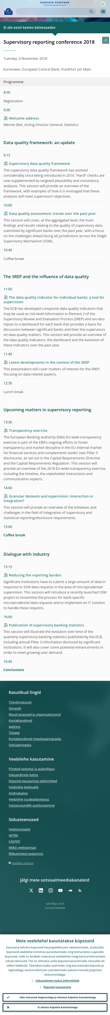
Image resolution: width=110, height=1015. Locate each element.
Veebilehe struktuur (23, 863)
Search (91, 11)
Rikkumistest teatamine (26, 854)
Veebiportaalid (19, 829)
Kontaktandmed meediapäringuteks (35, 739)
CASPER (14, 841)
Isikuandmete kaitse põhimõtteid (57, 980)
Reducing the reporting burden (35, 575)
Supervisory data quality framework (39, 163)
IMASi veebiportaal (22, 847)
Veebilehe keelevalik (23, 787)
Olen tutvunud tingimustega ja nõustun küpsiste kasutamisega (58, 997)
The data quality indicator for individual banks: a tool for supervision (53, 299)
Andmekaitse (18, 793)
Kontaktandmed (20, 720)
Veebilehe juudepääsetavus (29, 799)
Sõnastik (15, 708)
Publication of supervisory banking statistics (46, 625)
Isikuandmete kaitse (23, 775)
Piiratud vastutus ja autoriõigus (32, 769)
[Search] (53, 11)
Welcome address (24, 118)
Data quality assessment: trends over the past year (52, 213)
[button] (102, 4)
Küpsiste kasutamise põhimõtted (33, 781)
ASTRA (13, 835)
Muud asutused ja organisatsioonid (35, 714)
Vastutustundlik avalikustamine (32, 805)
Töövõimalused (20, 702)
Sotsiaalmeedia (20, 745)
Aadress (14, 727)
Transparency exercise (28, 430)
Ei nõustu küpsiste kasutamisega (58, 1007)
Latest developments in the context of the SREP (49, 362)
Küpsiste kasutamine (57, 987)
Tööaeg (14, 733)
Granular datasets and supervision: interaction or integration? (48, 498)
